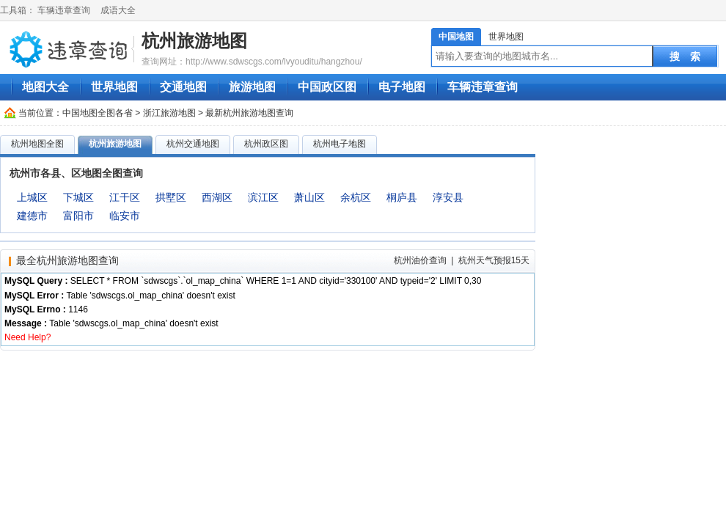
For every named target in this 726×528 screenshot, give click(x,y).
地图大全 (45, 87)
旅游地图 (252, 87)
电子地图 (401, 87)
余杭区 (355, 197)
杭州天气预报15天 (493, 260)
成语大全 (118, 10)
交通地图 (183, 87)
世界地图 (506, 37)
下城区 (78, 197)
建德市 (32, 215)
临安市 (124, 215)
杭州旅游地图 (194, 41)
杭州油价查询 (420, 260)
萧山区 (309, 197)
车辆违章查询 (63, 10)
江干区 (124, 197)
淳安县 (448, 197)
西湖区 (217, 197)
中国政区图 (327, 87)
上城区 (32, 197)
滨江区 (263, 197)
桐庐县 (401, 197)
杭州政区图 (266, 144)
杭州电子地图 (339, 144)
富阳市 (78, 215)
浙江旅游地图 (169, 113)
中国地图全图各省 (97, 113)
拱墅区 (170, 197)
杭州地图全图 (37, 144)
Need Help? (27, 337)
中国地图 (456, 37)
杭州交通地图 (192, 144)
